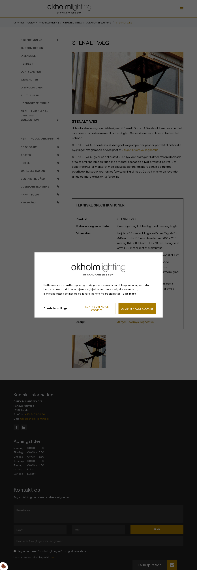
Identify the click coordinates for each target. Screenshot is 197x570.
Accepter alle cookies (137, 308)
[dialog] (99, 284)
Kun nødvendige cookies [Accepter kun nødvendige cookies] (97, 308)
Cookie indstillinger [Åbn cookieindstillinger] (56, 308)
